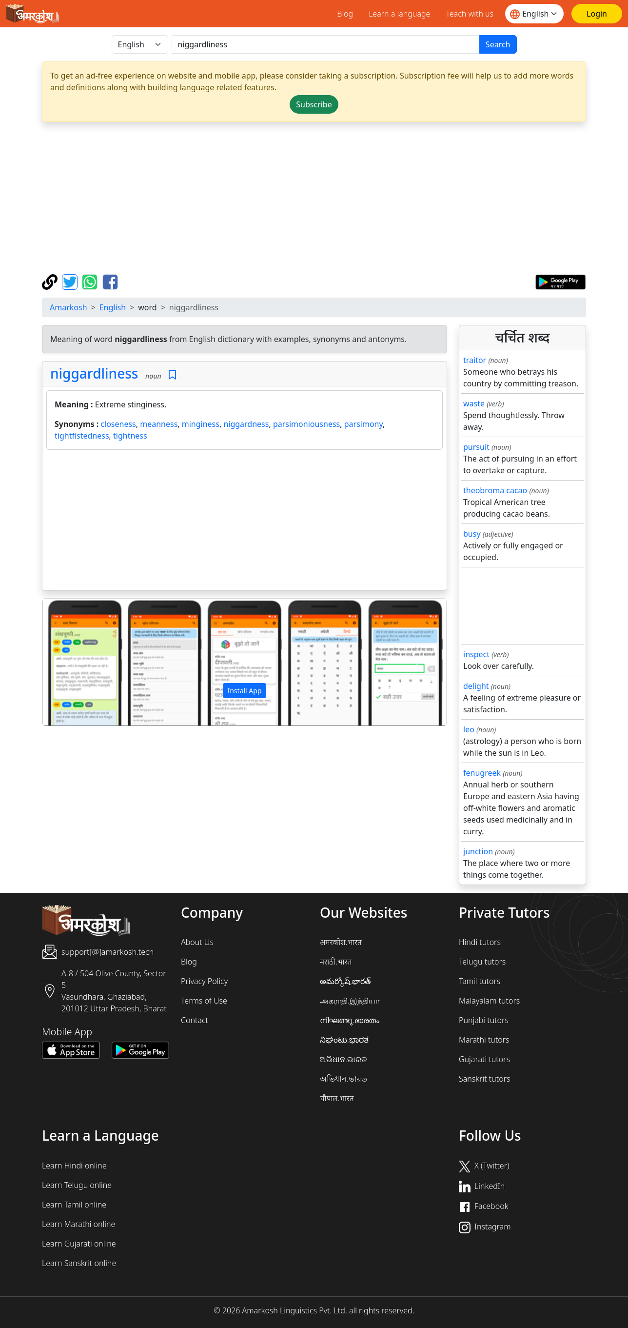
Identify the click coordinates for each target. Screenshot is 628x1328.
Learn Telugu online (77, 1185)
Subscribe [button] (314, 104)
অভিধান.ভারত (343, 1078)
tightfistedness (82, 435)
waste (474, 403)
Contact (194, 1020)
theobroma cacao (495, 490)
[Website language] (534, 13)
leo (468, 729)
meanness (158, 424)
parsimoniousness (306, 424)
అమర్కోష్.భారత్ (345, 981)
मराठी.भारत (336, 961)
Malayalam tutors (489, 1000)
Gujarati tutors (484, 1059)
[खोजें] (326, 44)
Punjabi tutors (484, 1020)
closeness (118, 424)
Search (498, 44)
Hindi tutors (480, 942)
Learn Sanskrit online (79, 1263)
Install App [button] (244, 690)
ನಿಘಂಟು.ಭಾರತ (344, 1039)
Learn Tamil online (74, 1204)
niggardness (246, 424)
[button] (72, 662)
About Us (197, 942)
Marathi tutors (484, 1039)
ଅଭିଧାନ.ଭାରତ (343, 1059)
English (112, 307)
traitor (474, 360)
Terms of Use (204, 1000)
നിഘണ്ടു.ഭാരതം (349, 1020)
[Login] (596, 13)
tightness (130, 435)
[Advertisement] (334, 198)
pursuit (476, 447)
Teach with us (469, 13)
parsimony (363, 424)
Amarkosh (68, 307)
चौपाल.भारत (337, 1098)
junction (478, 851)
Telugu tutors (482, 961)
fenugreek (482, 772)
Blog (345, 13)
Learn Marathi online (78, 1224)
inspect (476, 654)
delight (476, 686)
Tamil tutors (479, 981)
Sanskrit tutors (484, 1078)
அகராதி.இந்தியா (349, 1000)
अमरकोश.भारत (341, 942)
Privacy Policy (204, 981)
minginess (200, 424)
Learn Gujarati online (79, 1243)
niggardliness (94, 373)
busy (472, 533)
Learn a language (399, 13)
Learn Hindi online (74, 1165)
